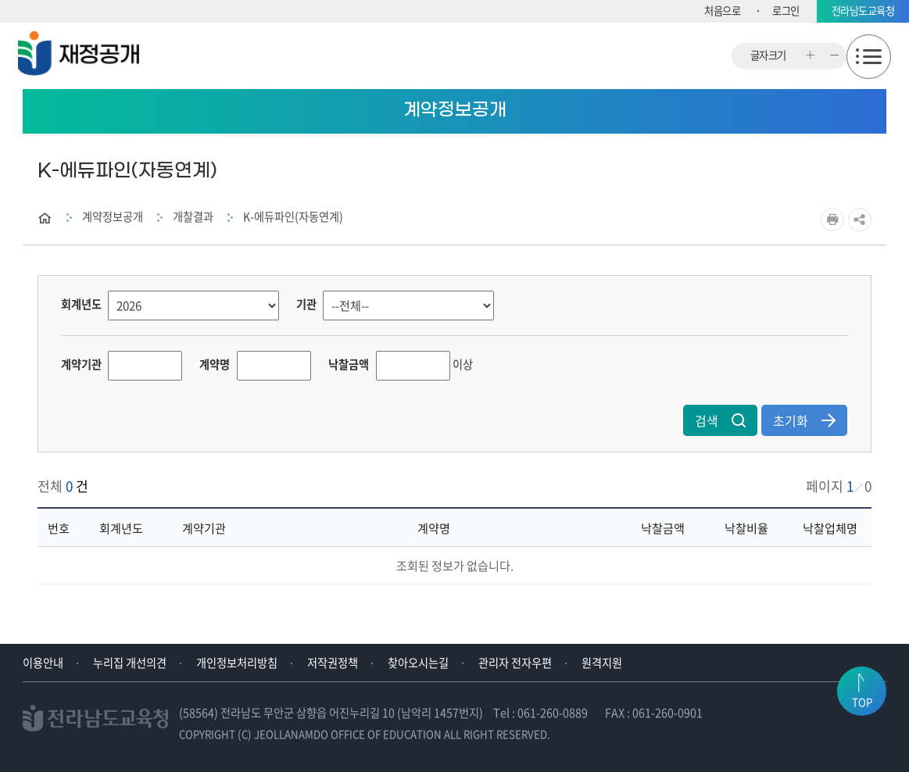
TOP (862, 702)
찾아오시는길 (418, 662)
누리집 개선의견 (129, 662)
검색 (720, 420)
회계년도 (81, 303)
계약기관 (81, 364)
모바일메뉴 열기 (868, 56)
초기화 (804, 420)
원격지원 (602, 662)
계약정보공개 (112, 216)
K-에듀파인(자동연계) (293, 216)
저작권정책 (332, 662)
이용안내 (43, 662)
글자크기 (768, 55)
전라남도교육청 (863, 10)
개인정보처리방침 (236, 662)
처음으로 (722, 10)
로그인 (786, 10)
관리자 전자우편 (515, 662)
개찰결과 (193, 216)
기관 (306, 303)
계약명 (214, 364)
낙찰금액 (348, 364)
